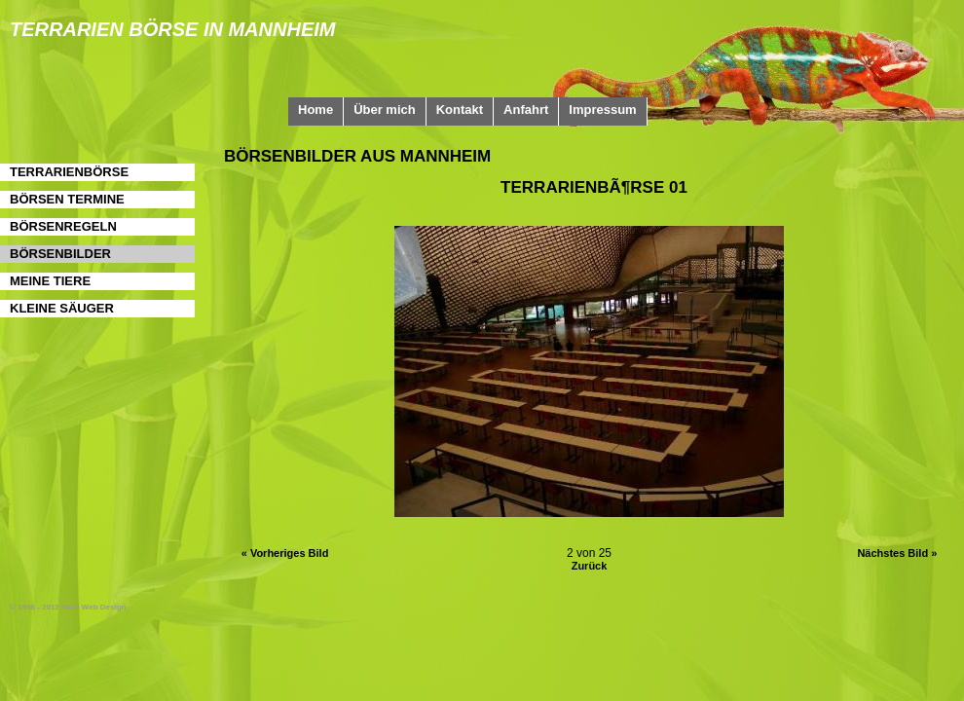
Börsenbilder (60, 253)
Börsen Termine (67, 199)
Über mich (384, 109)
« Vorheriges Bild (285, 553)
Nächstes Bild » (897, 553)
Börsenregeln (63, 226)
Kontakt (459, 109)
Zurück (590, 566)
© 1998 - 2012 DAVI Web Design (68, 607)
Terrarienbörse (69, 172)
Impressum (602, 109)
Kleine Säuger (62, 308)
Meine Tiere (50, 281)
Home (315, 109)
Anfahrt (525, 109)
